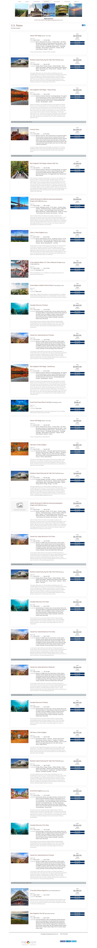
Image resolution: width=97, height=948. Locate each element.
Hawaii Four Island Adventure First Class (42, 536)
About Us (76, 1)
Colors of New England (37, 232)
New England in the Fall (37, 913)
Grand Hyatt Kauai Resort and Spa (40, 402)
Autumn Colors (34, 129)
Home (19, 1)
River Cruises (37, 1)
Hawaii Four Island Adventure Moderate (42, 667)
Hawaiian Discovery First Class (39, 602)
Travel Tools (67, 1)
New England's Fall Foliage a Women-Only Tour (44, 163)
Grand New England (36, 791)
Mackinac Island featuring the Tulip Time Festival (45, 60)
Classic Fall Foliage (35, 35)
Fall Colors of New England (38, 445)
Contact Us (77, 44)
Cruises (27, 1)
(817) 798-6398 (39, 20)
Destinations (57, 1)
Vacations (46, 1)
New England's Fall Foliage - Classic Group (43, 90)
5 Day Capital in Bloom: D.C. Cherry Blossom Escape (45, 262)
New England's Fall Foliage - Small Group (42, 366)
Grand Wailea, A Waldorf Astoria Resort (42, 285)
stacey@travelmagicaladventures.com (54, 20)
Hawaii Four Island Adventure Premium (42, 335)
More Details (77, 42)
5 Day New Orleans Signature (39, 890)
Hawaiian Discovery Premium (39, 305)
